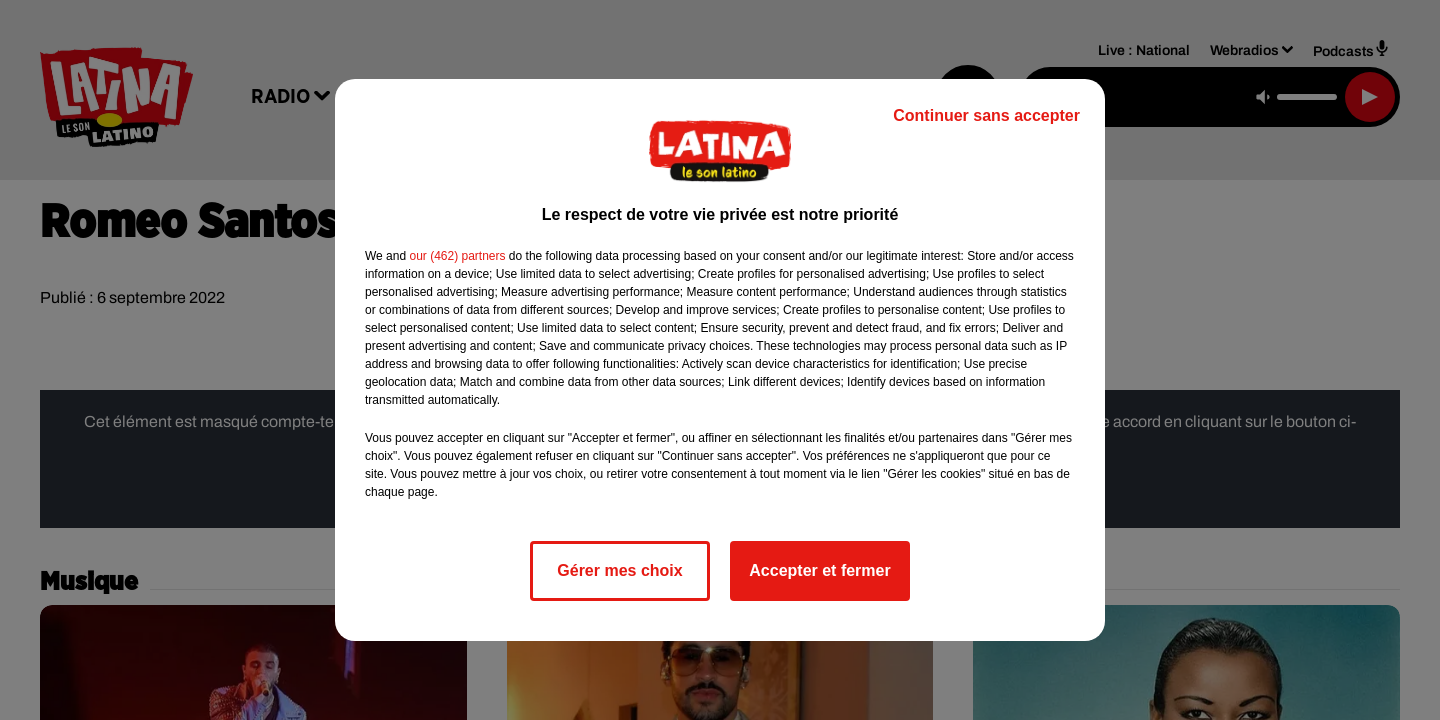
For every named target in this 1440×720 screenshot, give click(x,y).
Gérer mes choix (619, 570)
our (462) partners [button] (457, 256)
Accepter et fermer (819, 570)
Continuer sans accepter (986, 115)
